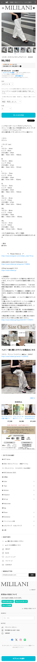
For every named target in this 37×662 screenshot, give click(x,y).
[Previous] (2, 29)
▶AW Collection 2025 (9, 472)
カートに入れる (18, 115)
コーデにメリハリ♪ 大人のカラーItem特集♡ (16, 468)
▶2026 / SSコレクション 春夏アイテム (15, 464)
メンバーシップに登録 (8, 72)
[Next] (35, 29)
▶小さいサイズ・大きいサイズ (12, 525)
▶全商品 (5, 477)
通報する (32, 398)
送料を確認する (19, 76)
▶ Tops (4, 486)
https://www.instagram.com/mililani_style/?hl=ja (17, 256)
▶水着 (4, 530)
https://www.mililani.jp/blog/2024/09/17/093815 (17, 320)
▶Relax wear (6, 503)
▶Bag (4, 508)
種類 (2, 81)
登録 (32, 575)
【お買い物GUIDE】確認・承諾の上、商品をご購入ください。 (18, 97)
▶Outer (4, 481)
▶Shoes (4, 512)
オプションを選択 (18, 658)
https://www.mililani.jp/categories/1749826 (15, 264)
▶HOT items (6, 459)
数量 (2, 105)
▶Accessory (6, 517)
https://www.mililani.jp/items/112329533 (14, 356)
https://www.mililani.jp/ (9, 270)
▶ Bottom (5, 490)
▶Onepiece (6, 495)
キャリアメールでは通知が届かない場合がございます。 (17, 89)
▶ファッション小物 (8, 521)
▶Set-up (5, 499)
